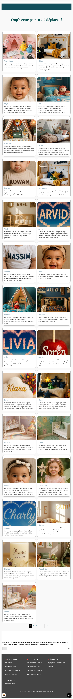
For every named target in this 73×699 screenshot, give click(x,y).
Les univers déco (10, 668)
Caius (41, 526)
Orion (40, 146)
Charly (7, 529)
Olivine (7, 570)
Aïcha (6, 486)
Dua (40, 272)
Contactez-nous (10, 684)
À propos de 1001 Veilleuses (56, 664)
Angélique (8, 61)
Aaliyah (41, 315)
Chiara (41, 104)
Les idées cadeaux (10, 675)
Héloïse (7, 315)
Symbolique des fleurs (33, 668)
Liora (40, 443)
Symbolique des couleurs (34, 671)
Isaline (7, 443)
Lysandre (42, 188)
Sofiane (7, 144)
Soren (41, 358)
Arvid (40, 229)
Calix (40, 401)
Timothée (42, 570)
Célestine (42, 486)
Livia (6, 358)
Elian (40, 61)
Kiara (6, 401)
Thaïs (6, 613)
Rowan (7, 188)
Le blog (50, 668)
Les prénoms (9, 664)
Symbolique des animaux (34, 664)
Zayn (6, 104)
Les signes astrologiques (12, 671)
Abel (6, 229)
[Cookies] (4, 695)
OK (69, 649)
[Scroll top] (69, 695)
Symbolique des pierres (34, 675)
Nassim (7, 272)
